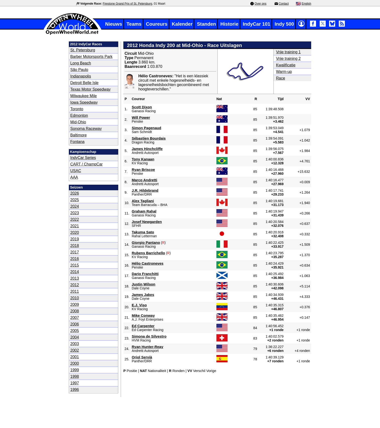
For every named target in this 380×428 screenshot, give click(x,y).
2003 (74, 344)
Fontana (77, 142)
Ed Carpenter (143, 326)
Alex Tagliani (143, 201)
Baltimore (78, 135)
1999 (74, 370)
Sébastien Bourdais (149, 138)
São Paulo (79, 70)
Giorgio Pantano (146, 242)
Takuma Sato (143, 232)
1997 (74, 383)
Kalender (182, 24)
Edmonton (79, 115)
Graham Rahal (144, 211)
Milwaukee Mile (83, 96)
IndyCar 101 (256, 24)
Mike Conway (143, 315)
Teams (134, 24)
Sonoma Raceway (86, 129)
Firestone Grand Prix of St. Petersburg (127, 3)
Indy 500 (284, 24)
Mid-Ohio (78, 122)
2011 (74, 291)
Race (280, 78)
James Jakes (143, 295)
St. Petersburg (82, 50)
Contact (284, 3)
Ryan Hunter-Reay (147, 347)
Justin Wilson (143, 284)
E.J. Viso (139, 305)
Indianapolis (80, 76)
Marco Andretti (144, 180)
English (306, 3)
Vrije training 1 (288, 52)
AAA (74, 177)
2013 (74, 278)
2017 (74, 252)
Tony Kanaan (143, 159)
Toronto (76, 109)
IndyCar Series (83, 158)
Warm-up (284, 72)
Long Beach (80, 63)
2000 (74, 363)
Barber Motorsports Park (91, 57)
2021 (74, 226)
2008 (74, 311)
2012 (74, 285)
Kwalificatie (285, 65)
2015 (74, 265)
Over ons (261, 3)
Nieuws (113, 24)
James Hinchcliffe (147, 149)
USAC (75, 171)
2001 (74, 357)
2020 (74, 232)
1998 (74, 376)
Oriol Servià (142, 357)
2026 (74, 193)
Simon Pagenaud (146, 128)
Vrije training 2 (288, 58)
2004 (74, 337)
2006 (74, 324)
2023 (74, 213)
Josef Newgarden (147, 222)
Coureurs (156, 24)
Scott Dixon (142, 107)
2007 (74, 318)
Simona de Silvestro (149, 336)
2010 (74, 298)
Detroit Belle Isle (84, 83)
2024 (74, 206)
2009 (74, 304)
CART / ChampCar (86, 164)
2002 (74, 350)
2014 (74, 272)
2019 (74, 239)
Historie (229, 24)
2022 (74, 219)
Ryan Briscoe (143, 169)
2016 (74, 259)
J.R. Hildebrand (145, 190)
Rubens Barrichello (148, 253)
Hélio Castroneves (147, 263)
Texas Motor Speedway (90, 89)
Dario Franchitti (145, 274)
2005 (74, 331)
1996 (74, 390)
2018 (74, 246)
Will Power (141, 117)
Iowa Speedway (84, 102)
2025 (74, 200)
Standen (206, 24)
